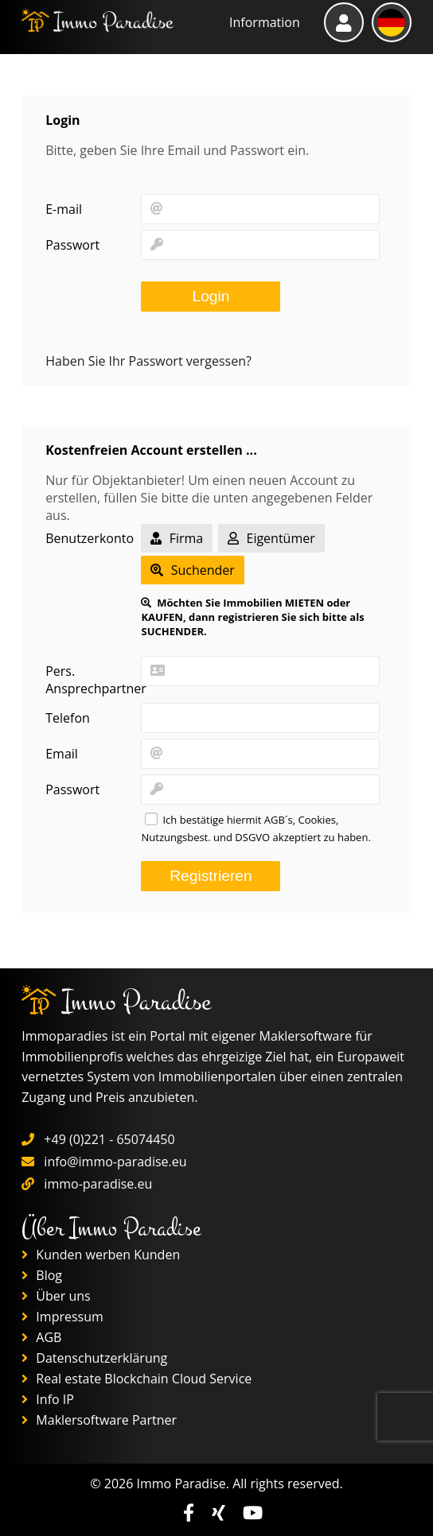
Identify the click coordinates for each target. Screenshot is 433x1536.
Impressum (62, 1316)
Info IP (47, 1399)
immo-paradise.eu (98, 1184)
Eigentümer (271, 538)
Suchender (192, 570)
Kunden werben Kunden (100, 1254)
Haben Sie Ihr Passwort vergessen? (148, 361)
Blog (41, 1275)
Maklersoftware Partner (99, 1420)
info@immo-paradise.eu (115, 1161)
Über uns (56, 1296)
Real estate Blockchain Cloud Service (136, 1378)
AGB (41, 1337)
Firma (176, 538)
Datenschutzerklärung (94, 1358)
